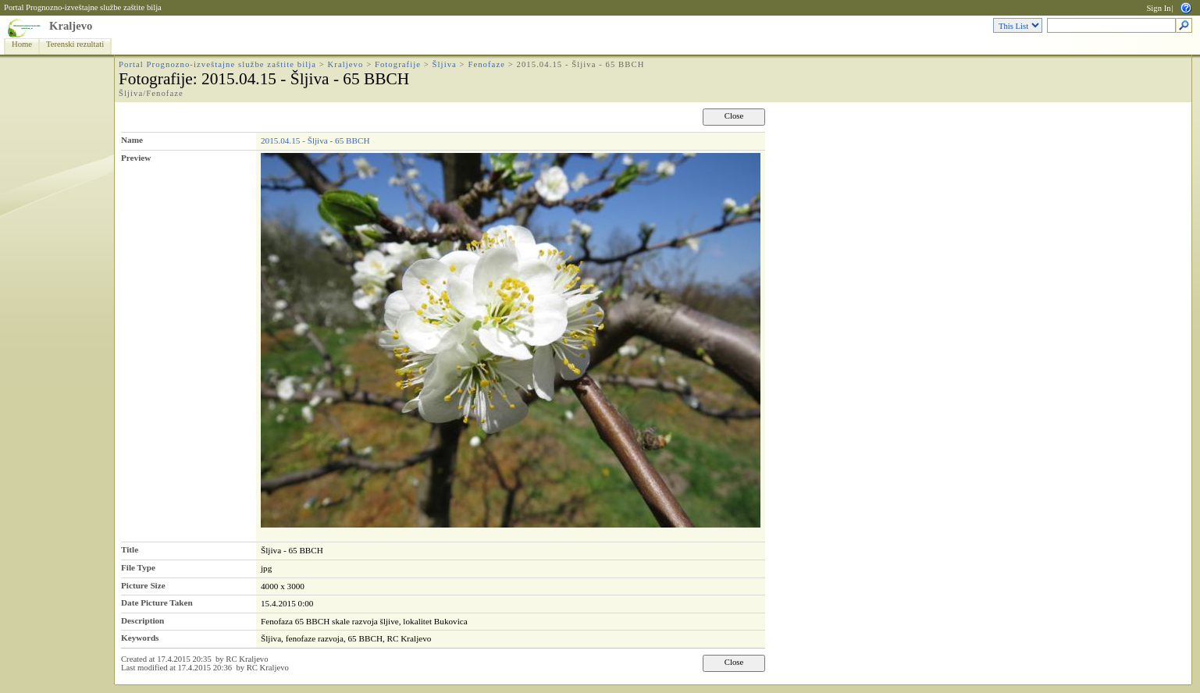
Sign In (1158, 8)
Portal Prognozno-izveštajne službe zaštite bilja (83, 7)
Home (22, 44)
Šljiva (445, 64)
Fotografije (398, 64)
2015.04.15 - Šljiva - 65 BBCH (315, 140)
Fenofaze (486, 64)
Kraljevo (70, 26)
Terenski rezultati (75, 44)
